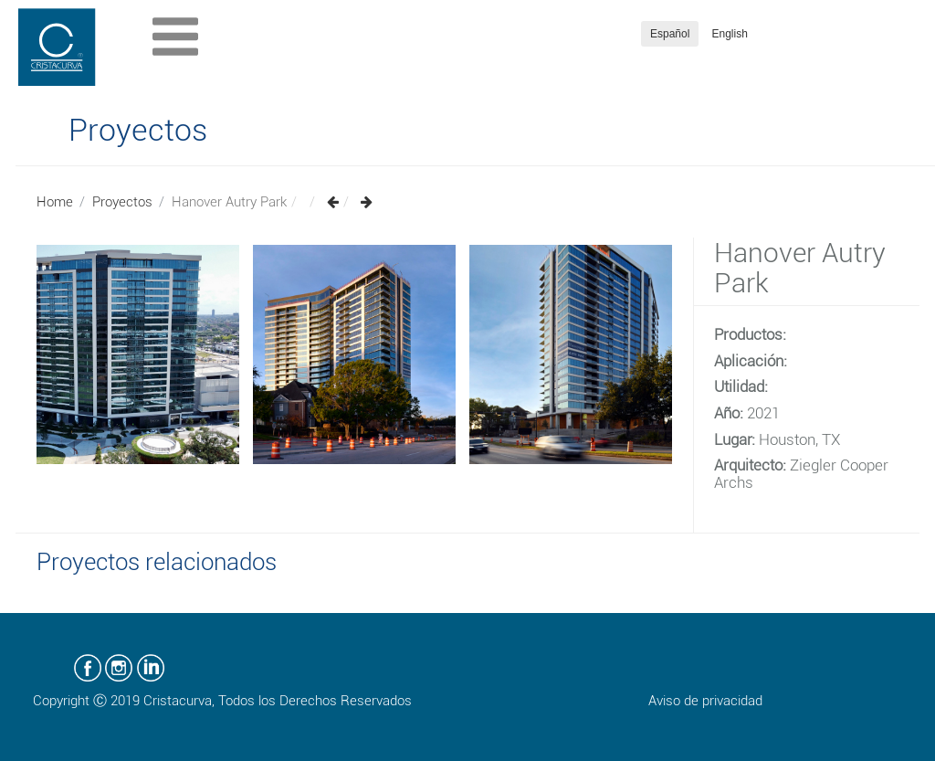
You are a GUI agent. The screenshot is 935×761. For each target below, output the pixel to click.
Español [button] (669, 33)
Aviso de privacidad (705, 700)
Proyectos (122, 202)
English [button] (730, 33)
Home (55, 202)
